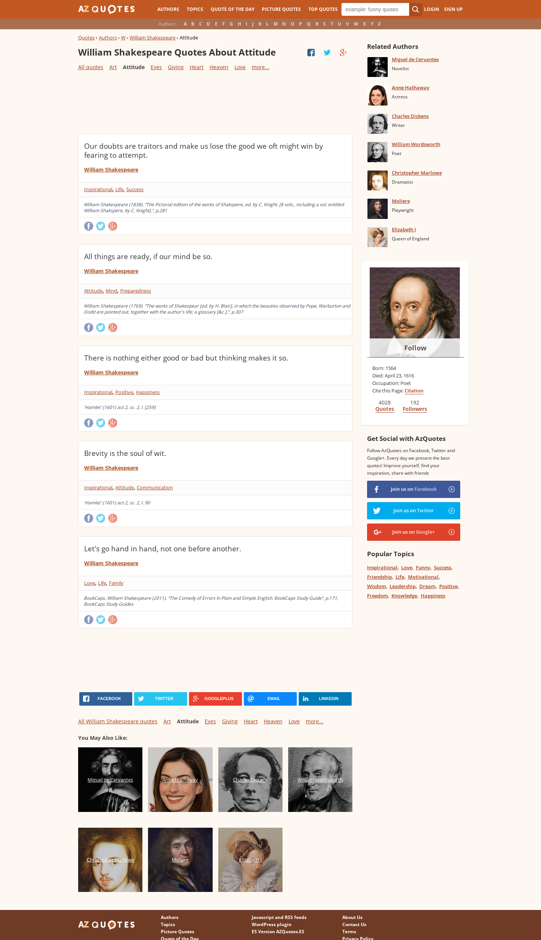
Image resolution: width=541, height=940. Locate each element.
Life (119, 189)
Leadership (403, 586)
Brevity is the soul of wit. (125, 453)
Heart (197, 67)
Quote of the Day (232, 9)
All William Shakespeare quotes (117, 721)
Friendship (379, 576)
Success (135, 189)
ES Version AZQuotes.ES (278, 931)
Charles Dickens (410, 116)
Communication (155, 487)
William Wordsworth (416, 144)
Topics (195, 9)
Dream (427, 586)
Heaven (219, 67)
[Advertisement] (215, 101)
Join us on (414, 489)
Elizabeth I (404, 229)
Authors (168, 9)
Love (240, 67)
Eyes (156, 67)
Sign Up (453, 9)
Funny (423, 567)
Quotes (86, 37)
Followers (415, 408)
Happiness (148, 392)
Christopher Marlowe (417, 172)
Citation (414, 390)
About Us (352, 917)
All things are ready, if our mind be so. (148, 256)
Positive (124, 392)
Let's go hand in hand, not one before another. (162, 548)
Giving (176, 67)
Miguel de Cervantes (415, 59)
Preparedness (135, 290)
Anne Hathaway (410, 87)
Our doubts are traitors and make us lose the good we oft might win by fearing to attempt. (203, 151)
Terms (349, 931)
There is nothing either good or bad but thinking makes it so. (186, 357)
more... (260, 67)
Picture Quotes (281, 9)
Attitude (93, 290)
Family (116, 582)
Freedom (377, 595)
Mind (111, 290)
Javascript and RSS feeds (279, 917)
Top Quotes (323, 9)
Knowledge (404, 595)
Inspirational (98, 189)
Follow (415, 347)
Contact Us (354, 924)
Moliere (401, 201)
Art (113, 67)
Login (431, 9)
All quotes (90, 67)
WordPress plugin (272, 924)
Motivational (423, 576)
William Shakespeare (152, 37)
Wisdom (376, 586)
